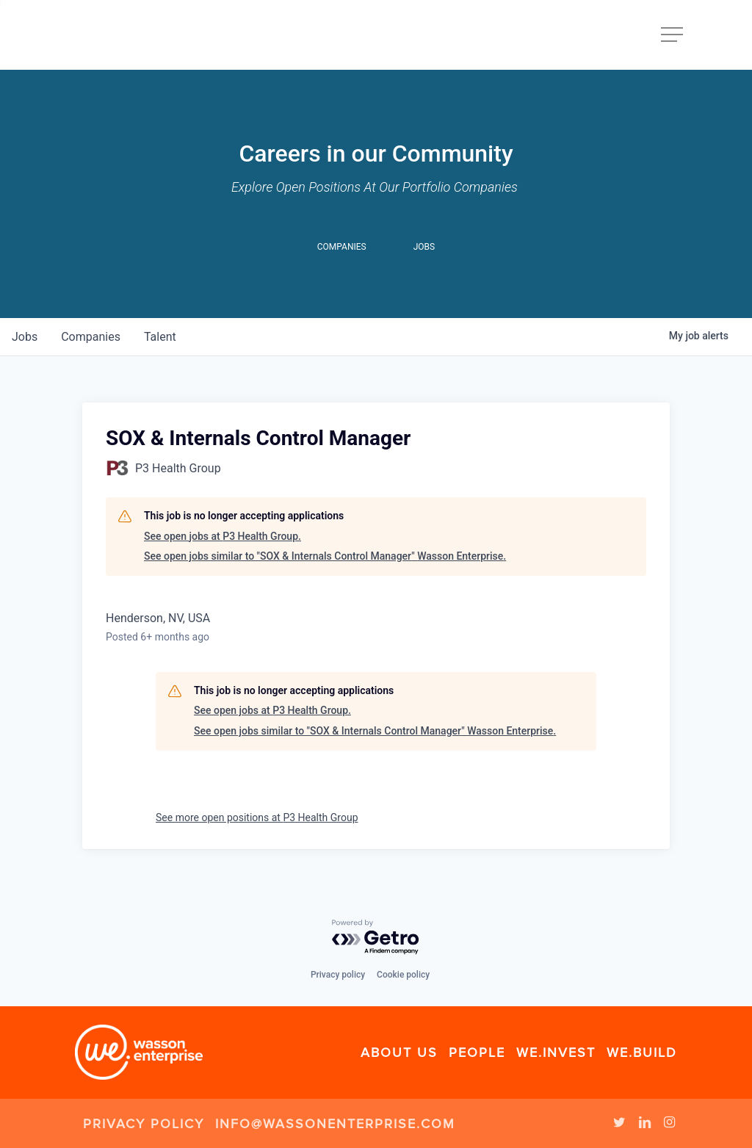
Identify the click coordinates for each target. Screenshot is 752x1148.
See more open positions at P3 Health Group (257, 817)
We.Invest (556, 1052)
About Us (399, 1052)
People (477, 1052)
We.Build (642, 1052)
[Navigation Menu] (673, 35)
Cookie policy (403, 975)
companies (90, 337)
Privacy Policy (143, 1124)
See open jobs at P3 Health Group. (222, 536)
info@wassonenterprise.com (335, 1124)
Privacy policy (338, 975)
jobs (24, 337)
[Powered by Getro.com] (376, 938)
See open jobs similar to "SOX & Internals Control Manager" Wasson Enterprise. (325, 556)
